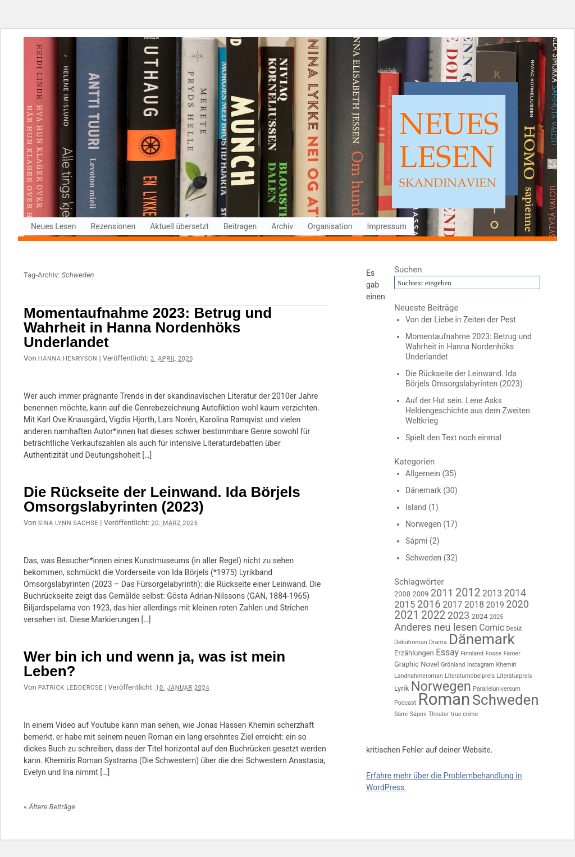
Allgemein (422, 473)
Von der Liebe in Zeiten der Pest (460, 319)
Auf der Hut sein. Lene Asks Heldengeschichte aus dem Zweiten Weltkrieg (467, 410)
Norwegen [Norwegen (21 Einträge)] (441, 686)
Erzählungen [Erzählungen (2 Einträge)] (414, 653)
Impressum (387, 226)
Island (416, 507)
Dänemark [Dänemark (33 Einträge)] (482, 639)
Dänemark (423, 490)
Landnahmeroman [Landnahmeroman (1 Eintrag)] (418, 676)
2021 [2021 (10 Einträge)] (406, 615)
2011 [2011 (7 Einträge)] (442, 593)
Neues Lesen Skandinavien (290, 137)
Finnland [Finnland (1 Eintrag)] (471, 653)
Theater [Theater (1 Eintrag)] (438, 714)
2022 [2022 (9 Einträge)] (433, 615)
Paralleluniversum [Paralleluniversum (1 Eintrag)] (497, 688)
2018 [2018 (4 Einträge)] (474, 605)
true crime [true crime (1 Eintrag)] (464, 714)
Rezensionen (113, 226)
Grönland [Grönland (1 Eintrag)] (453, 664)
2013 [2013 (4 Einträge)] (492, 594)
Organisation (330, 226)
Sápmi (416, 540)
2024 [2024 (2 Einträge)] (480, 616)
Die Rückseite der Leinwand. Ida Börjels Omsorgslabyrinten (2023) (162, 499)
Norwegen (423, 523)
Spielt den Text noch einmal (453, 437)
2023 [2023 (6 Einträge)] (458, 615)
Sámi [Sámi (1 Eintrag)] (401, 714)
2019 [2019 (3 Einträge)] (495, 605)
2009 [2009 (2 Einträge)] (420, 594)
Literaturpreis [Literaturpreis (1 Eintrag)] (514, 676)
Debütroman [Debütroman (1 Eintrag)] (410, 642)
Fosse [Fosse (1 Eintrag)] (493, 653)
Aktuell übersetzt (179, 226)
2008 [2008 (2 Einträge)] (402, 594)
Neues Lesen (53, 226)
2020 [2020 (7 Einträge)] (517, 604)
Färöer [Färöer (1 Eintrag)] (511, 653)
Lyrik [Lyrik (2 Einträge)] (401, 688)
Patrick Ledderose (70, 687)
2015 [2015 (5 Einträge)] (404, 604)
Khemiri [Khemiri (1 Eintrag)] (506, 664)
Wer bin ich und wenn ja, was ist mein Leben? (154, 664)
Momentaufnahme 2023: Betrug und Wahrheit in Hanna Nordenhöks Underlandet (148, 327)
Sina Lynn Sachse (68, 523)
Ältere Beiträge (49, 807)
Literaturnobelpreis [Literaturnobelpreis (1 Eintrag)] (470, 676)
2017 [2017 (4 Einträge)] (452, 605)
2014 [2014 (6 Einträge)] (515, 593)
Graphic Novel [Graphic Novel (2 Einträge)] (416, 664)
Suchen (408, 270)
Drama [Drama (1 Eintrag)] (437, 642)
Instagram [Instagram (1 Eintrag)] (480, 664)
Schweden (423, 557)
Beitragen (240, 226)
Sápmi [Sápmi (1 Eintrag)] (418, 714)
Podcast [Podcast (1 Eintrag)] (405, 702)
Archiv (282, 226)
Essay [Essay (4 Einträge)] (447, 653)
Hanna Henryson (67, 358)
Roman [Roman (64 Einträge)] (444, 699)
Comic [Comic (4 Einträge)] (491, 628)
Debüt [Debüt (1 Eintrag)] (514, 628)
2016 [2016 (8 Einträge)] (429, 604)
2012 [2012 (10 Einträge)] (468, 592)
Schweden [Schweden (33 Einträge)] (505, 699)
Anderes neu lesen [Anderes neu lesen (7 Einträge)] (435, 627)
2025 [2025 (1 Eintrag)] (496, 617)
